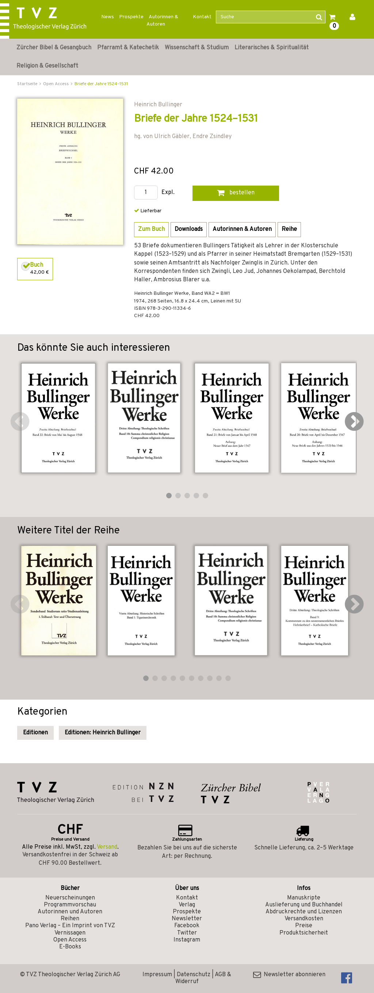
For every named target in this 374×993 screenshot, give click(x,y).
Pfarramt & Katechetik (128, 48)
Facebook (186, 925)
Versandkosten (304, 918)
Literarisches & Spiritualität (271, 48)
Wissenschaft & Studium (197, 48)
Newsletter (187, 918)
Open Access (70, 940)
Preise (303, 925)
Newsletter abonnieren (289, 974)
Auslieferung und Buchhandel (304, 905)
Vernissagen (69, 933)
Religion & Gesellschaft (47, 66)
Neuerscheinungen (70, 898)
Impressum (157, 974)
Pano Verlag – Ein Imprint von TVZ (70, 925)
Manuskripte (303, 898)
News (107, 17)
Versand (107, 847)
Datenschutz (193, 974)
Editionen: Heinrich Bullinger (103, 733)
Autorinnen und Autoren (70, 912)
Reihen (70, 918)
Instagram (186, 940)
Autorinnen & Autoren (162, 20)
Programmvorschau (70, 905)
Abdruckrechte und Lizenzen (304, 912)
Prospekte (131, 17)
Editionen (35, 733)
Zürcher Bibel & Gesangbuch (53, 48)
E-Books (70, 947)
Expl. (168, 192)
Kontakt (202, 17)
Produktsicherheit (303, 933)
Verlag (187, 905)
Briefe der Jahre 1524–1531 (101, 84)
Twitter (187, 933)
